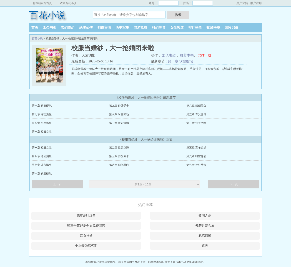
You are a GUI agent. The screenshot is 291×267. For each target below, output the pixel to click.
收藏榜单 (213, 27)
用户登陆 (242, 3)
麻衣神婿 (86, 235)
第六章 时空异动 (119, 114)
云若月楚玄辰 (204, 225)
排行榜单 (195, 27)
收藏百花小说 (68, 3)
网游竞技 (140, 27)
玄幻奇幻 (68, 27)
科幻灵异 (159, 27)
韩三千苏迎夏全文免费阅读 (86, 225)
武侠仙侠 (86, 27)
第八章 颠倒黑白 (196, 105)
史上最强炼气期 (86, 245)
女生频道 (177, 27)
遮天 (205, 245)
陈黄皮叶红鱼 (86, 215)
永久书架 (49, 27)
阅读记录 (231, 27)
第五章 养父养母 (196, 114)
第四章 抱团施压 (42, 123)
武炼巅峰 (204, 235)
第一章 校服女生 (42, 131)
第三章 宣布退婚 (119, 123)
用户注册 (256, 3)
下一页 (234, 184)
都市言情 (104, 27)
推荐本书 (187, 55)
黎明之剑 (204, 215)
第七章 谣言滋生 (42, 114)
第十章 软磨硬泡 (180, 61)
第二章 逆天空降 (196, 123)
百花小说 (47, 15)
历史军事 (122, 27)
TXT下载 (204, 55)
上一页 (57, 184)
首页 (34, 27)
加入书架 (169, 55)
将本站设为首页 (42, 3)
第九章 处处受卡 (119, 105)
